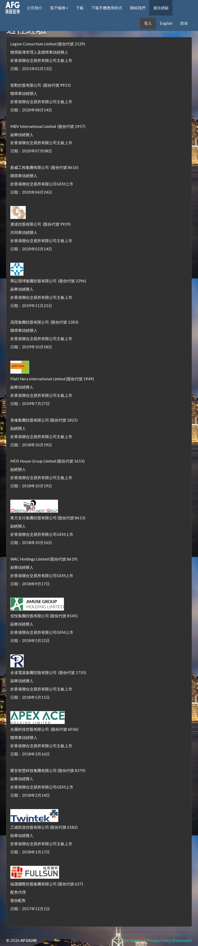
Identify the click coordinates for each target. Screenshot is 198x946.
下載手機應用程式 (106, 7)
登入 (148, 23)
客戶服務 (59, 7)
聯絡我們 (137, 7)
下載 (80, 7)
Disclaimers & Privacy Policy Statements (157, 940)
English (166, 23)
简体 (184, 23)
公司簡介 (34, 7)
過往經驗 (161, 7)
